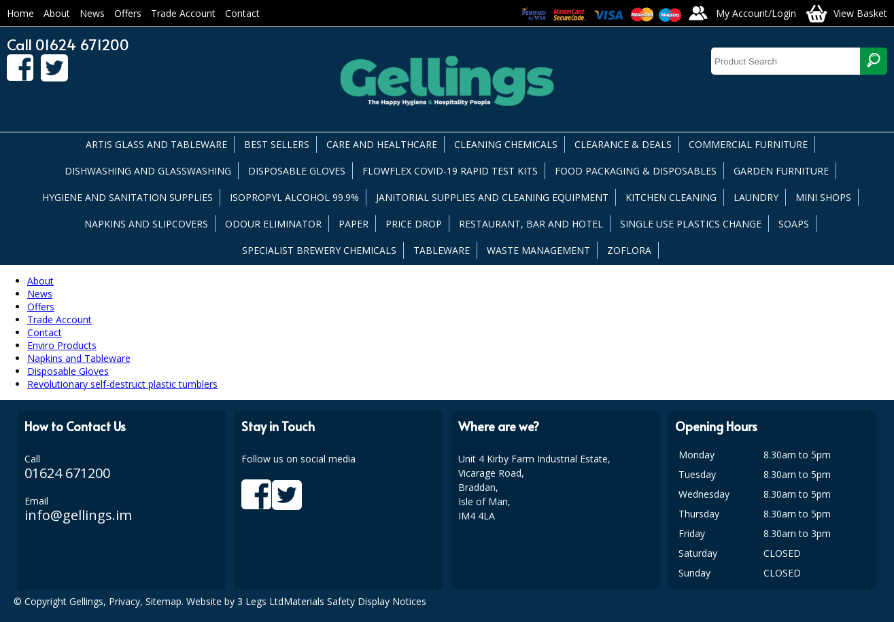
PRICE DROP (413, 223)
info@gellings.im (78, 515)
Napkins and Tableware (79, 358)
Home (20, 13)
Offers (127, 13)
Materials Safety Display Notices (354, 601)
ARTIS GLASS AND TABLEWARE (156, 144)
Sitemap (163, 601)
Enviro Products (62, 345)
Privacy (124, 601)
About (57, 13)
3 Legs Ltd (260, 601)
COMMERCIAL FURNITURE (748, 144)
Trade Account (183, 13)
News (92, 13)
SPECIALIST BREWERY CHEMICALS (319, 250)
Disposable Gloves (68, 371)
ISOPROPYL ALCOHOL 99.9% (294, 197)
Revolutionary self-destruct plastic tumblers (122, 384)
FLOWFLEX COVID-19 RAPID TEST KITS (450, 170)
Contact (242, 13)
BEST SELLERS (276, 144)
